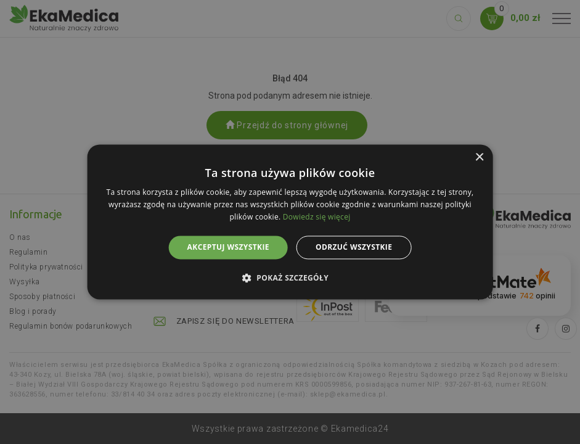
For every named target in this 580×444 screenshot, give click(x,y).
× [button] (479, 157)
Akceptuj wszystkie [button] (228, 247)
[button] (290, 278)
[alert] (290, 222)
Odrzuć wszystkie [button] (354, 247)
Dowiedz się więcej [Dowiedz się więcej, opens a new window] (317, 217)
